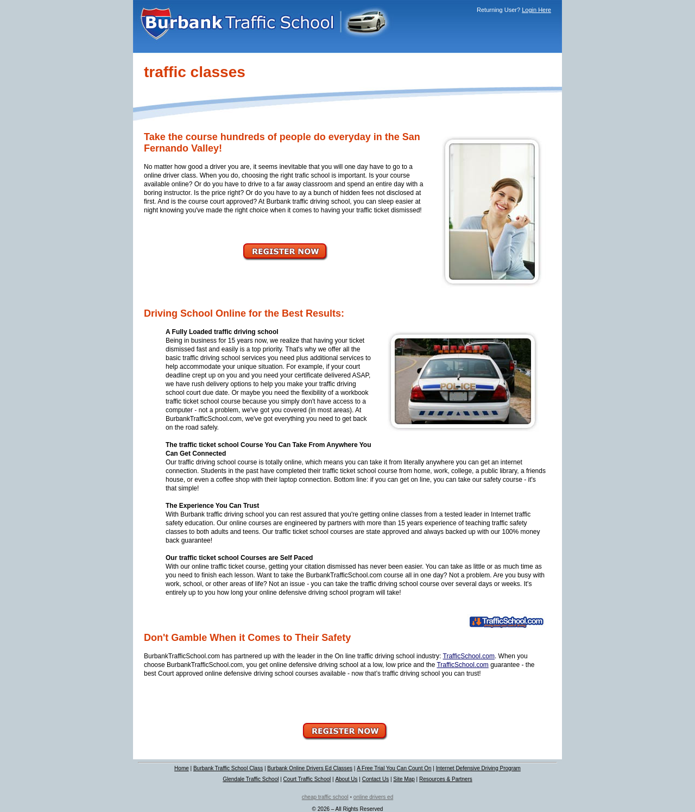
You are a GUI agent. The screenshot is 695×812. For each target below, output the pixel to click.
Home (181, 768)
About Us (346, 779)
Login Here (536, 10)
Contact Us (375, 779)
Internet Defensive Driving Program (478, 768)
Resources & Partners (445, 779)
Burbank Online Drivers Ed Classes (309, 768)
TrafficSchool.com (469, 656)
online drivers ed (373, 797)
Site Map (403, 779)
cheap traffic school (325, 797)
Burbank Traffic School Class (228, 768)
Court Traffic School (307, 779)
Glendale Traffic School (251, 779)
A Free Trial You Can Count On (394, 768)
